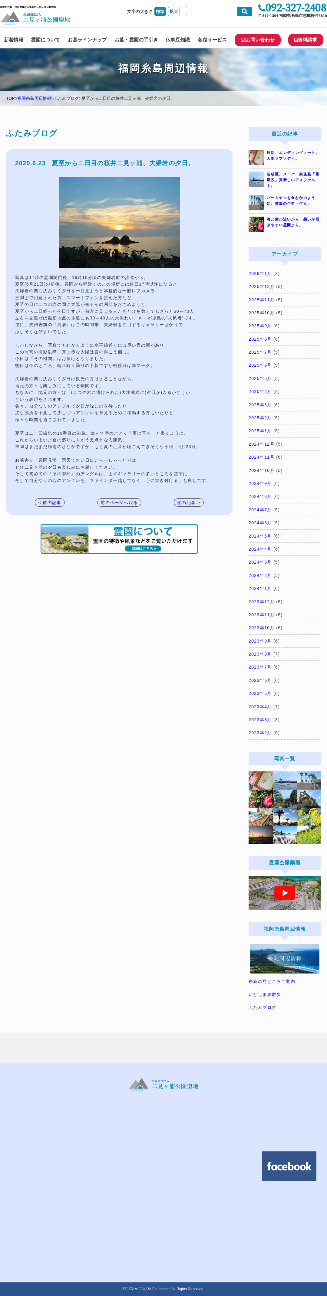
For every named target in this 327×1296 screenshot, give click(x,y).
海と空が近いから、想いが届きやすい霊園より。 (293, 222)
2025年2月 (260, 417)
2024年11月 (262, 457)
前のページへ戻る (119, 502)
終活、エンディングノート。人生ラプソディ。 (293, 156)
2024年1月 (260, 588)
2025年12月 (262, 286)
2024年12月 (262, 444)
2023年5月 (260, 693)
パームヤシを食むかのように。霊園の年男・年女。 (291, 201)
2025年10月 (262, 312)
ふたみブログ (66, 98)
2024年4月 (260, 549)
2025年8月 (260, 339)
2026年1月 (260, 273)
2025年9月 (260, 325)
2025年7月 (260, 352)
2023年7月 (260, 667)
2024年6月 (260, 522)
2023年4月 (260, 706)
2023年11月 (262, 614)
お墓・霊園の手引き (136, 39)
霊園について (45, 39)
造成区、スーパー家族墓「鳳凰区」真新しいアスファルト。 (293, 180)
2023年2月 (260, 732)
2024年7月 (260, 509)
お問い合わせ (258, 39)
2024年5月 (260, 536)
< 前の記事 (49, 502)
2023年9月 (260, 641)
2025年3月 (260, 404)
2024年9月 (260, 483)
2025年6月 (260, 365)
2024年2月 (260, 575)
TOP (10, 98)
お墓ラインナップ (87, 39)
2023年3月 (260, 719)
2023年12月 (262, 601)
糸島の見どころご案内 (272, 981)
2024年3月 (260, 562)
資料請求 (305, 39)
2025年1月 (260, 430)
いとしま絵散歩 (265, 994)
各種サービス (212, 39)
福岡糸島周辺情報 (34, 98)
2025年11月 (262, 299)
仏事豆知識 (178, 39)
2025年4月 (260, 391)
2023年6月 (260, 680)
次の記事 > (188, 502)
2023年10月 (262, 627)
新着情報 (13, 39)
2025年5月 (260, 378)
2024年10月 (262, 470)
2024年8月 (260, 496)
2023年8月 (260, 654)
